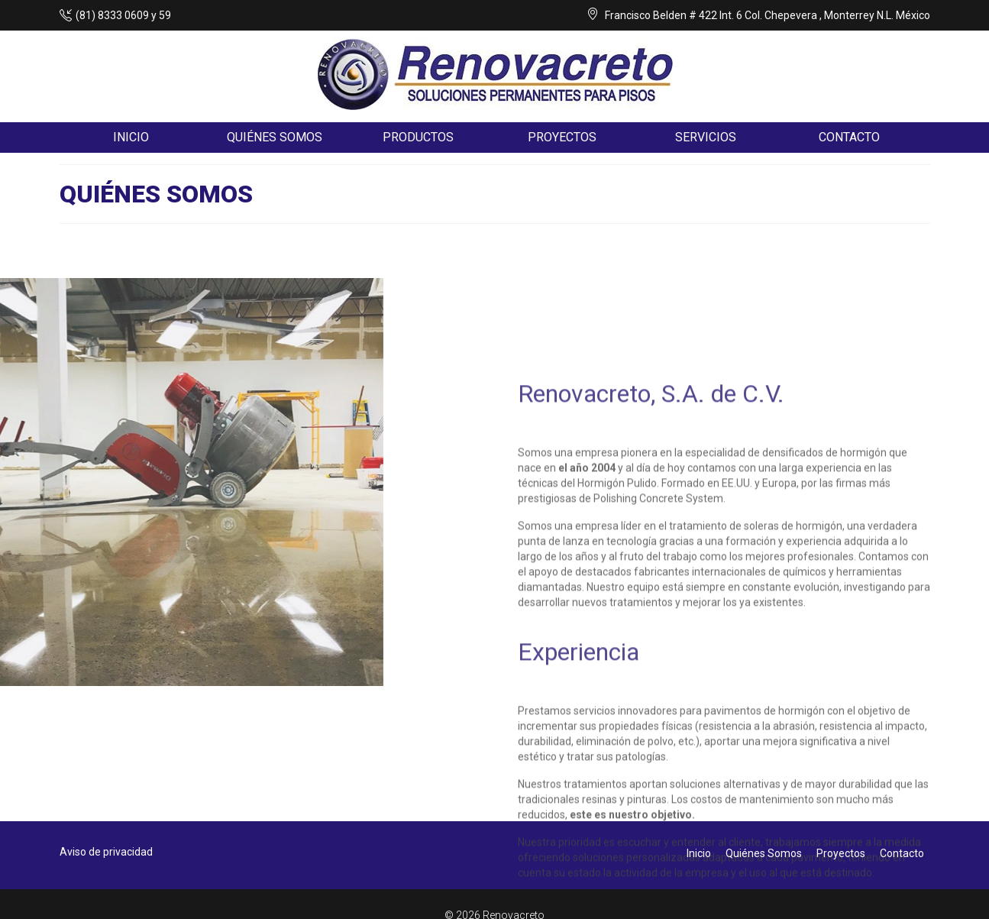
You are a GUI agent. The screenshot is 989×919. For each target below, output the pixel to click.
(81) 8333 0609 (112, 15)
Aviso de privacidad (106, 852)
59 (165, 15)
